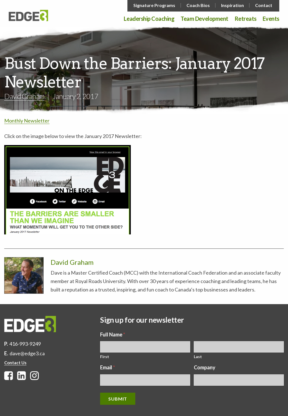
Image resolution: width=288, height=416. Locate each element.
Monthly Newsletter (27, 120)
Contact (263, 5)
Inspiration (232, 5)
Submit (117, 398)
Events (271, 19)
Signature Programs (154, 5)
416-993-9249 (25, 344)
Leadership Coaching (149, 19)
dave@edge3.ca (27, 353)
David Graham (24, 96)
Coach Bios (198, 5)
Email (107, 367)
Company (204, 367)
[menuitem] (155, 5)
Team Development (204, 19)
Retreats (245, 19)
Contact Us (15, 362)
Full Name (112, 334)
